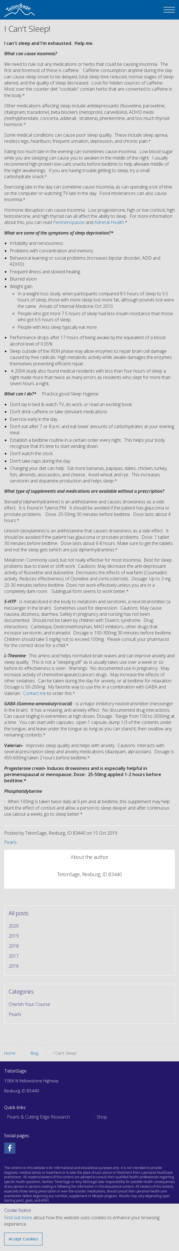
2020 (14, 926)
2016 (14, 966)
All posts (18, 913)
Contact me (34, 693)
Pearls (10, 842)
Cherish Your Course (29, 1004)
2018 (14, 946)
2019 (14, 936)
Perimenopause (69, 222)
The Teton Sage (19, 10)
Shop (102, 1117)
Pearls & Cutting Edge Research (38, 1117)
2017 (14, 956)
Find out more (18, 1217)
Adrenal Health (109, 222)
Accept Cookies (23, 1239)
